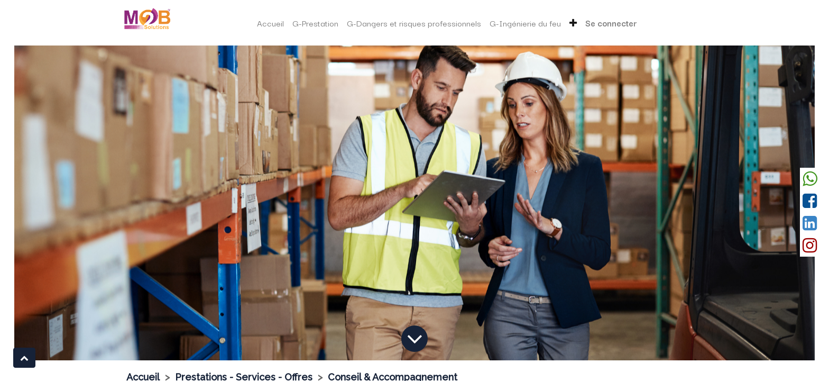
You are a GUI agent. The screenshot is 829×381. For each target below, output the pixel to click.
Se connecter (611, 22)
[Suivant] (755, 203)
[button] (573, 23)
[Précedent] (74, 203)
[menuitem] (270, 23)
